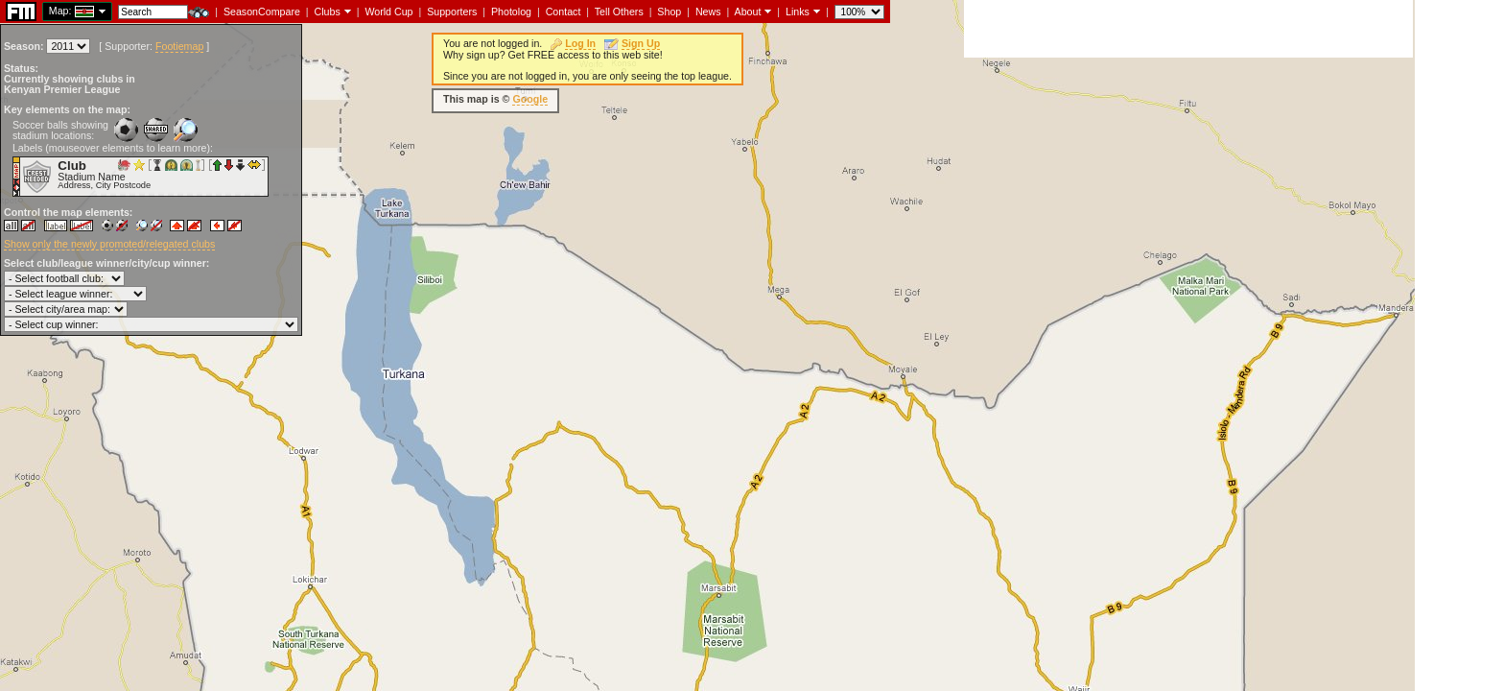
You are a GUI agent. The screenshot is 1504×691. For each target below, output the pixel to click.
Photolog (511, 11)
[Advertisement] (1188, 29)
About (748, 11)
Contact (563, 11)
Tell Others (619, 11)
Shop (669, 11)
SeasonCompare (261, 11)
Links (798, 11)
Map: (60, 10)
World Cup (388, 11)
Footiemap (179, 46)
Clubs (328, 11)
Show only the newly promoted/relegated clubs (109, 244)
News (708, 11)
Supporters (452, 11)
